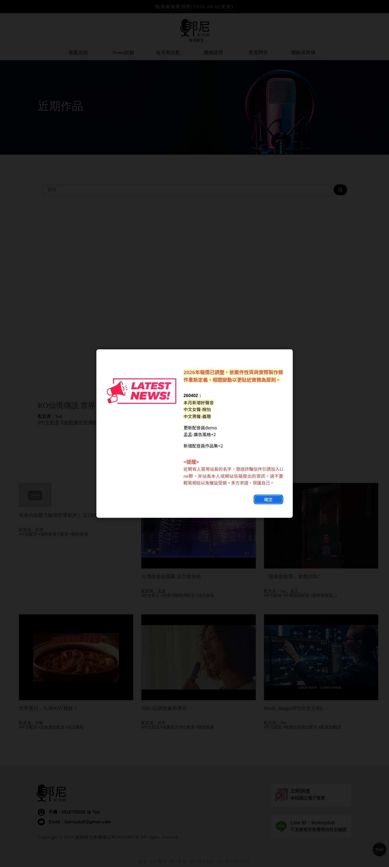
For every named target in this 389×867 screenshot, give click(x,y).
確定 (267, 503)
